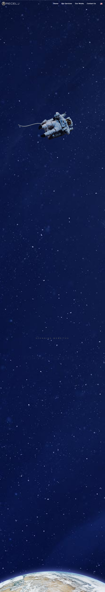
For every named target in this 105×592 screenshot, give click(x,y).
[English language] (101, 4)
